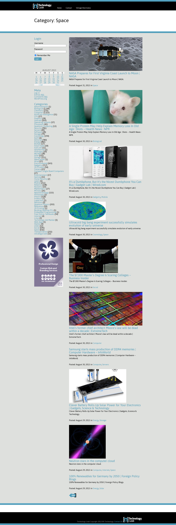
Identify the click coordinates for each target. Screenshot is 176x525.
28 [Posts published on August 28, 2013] (45, 83)
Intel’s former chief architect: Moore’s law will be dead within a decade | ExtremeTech (103, 329)
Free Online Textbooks (44, 214)
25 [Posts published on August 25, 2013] (62, 81)
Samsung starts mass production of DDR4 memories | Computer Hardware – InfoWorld (102, 351)
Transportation (40, 232)
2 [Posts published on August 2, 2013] (53, 75)
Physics (37, 196)
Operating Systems (42, 122)
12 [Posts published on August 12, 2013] (36, 79)
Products (38, 198)
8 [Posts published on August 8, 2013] (49, 77)
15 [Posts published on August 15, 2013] (49, 79)
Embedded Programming (45, 212)
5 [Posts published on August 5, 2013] (36, 77)
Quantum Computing (43, 126)
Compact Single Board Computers (49, 171)
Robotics (38, 185)
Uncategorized (40, 234)
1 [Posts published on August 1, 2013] (49, 75)
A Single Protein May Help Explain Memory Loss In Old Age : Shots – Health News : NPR (104, 127)
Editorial (38, 140)
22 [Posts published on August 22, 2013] (49, 81)
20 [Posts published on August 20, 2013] (41, 81)
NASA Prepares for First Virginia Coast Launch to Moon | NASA (104, 75)
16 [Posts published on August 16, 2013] (54, 79)
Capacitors (39, 200)
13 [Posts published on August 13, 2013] (41, 79)
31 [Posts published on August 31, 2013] (58, 83)
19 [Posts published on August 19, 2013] (36, 81)
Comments (40, 97)
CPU (36, 116)
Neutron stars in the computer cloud (92, 461)
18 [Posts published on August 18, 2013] (62, 79)
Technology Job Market (44, 220)
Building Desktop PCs (43, 210)
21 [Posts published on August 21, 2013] (45, 81)
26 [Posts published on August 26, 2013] (36, 83)
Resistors (38, 202)
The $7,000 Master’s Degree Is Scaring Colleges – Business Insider (100, 276)
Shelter (37, 224)
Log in (37, 93)
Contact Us (118, 522)
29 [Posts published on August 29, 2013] (49, 83)
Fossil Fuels (39, 146)
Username (38, 43)
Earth (36, 138)
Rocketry (38, 187)
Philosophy (39, 194)
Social (36, 228)
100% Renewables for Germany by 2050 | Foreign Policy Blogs (104, 478)
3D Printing (39, 208)
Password (38, 49)
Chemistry (38, 110)
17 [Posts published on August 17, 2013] (58, 79)
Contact (69, 8)
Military (37, 191)
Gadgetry (38, 165)
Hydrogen (38, 151)
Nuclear (37, 153)
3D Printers (39, 167)
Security (37, 128)
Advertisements (41, 107)
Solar (36, 155)
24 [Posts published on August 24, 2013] (58, 81)
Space (36, 230)
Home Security (40, 179)
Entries (39, 95)
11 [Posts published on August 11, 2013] (62, 77)
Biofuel (37, 144)
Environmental (40, 163)
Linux (36, 218)
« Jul (41, 85)
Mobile (37, 183)
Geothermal (39, 150)
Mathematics (40, 189)
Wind (36, 161)
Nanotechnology (41, 193)
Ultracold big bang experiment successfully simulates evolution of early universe (103, 224)
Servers (37, 130)
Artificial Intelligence (43, 114)
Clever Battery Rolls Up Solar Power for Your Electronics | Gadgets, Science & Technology (105, 406)
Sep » (58, 85)
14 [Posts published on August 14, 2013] (45, 79)
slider (36, 226)
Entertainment (40, 175)
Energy (37, 142)
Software (38, 132)
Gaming (37, 177)
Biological (38, 108)
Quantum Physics (41, 204)
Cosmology (39, 136)
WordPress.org (40, 99)
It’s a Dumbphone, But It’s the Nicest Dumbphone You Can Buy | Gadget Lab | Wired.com (105, 183)
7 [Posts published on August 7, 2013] (45, 77)
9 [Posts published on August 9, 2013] (53, 77)
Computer (38, 112)
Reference (38, 206)
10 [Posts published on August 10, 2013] (58, 77)
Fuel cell (38, 148)
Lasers (37, 181)
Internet (37, 120)
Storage (37, 134)
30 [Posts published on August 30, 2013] (54, 83)
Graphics (38, 118)
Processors (39, 124)
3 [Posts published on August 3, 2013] (58, 75)
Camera (37, 169)
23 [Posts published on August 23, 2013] (54, 81)
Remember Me (42, 55)
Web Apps (38, 222)
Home (59, 8)
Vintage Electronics (83, 8)
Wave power (39, 159)
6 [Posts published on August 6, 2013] (40, 77)
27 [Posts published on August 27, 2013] (41, 83)
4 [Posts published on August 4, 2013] (62, 75)
